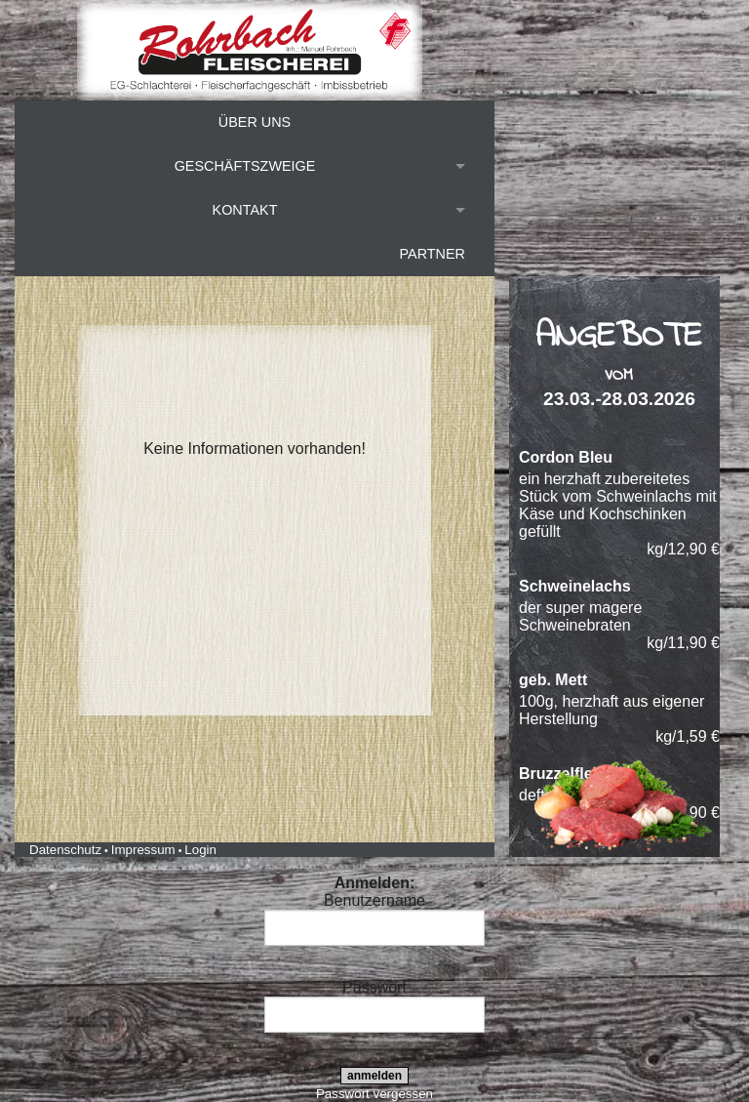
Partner (432, 254)
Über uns (254, 122)
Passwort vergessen (374, 1093)
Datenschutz (65, 849)
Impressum (143, 849)
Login (200, 849)
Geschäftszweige (245, 166)
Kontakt (245, 210)
